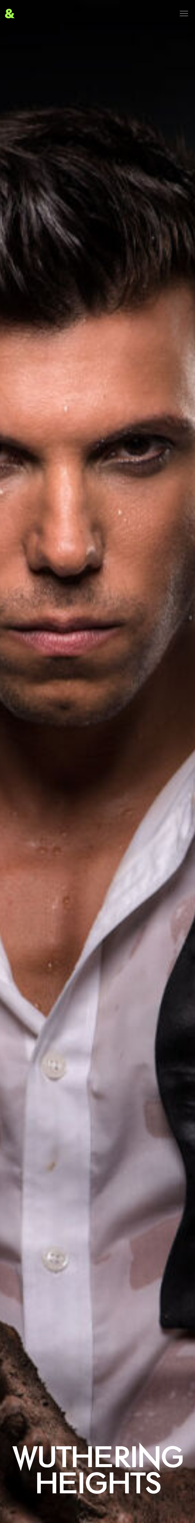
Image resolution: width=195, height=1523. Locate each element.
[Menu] (184, 13)
